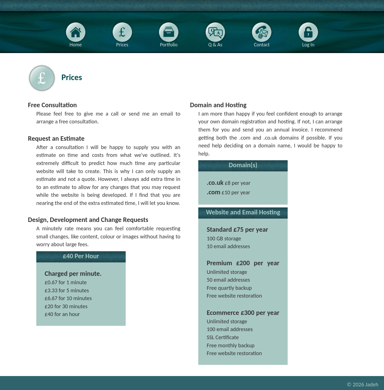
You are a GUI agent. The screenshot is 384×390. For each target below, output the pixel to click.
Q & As (215, 33)
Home (76, 33)
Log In (308, 33)
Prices (122, 33)
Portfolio (169, 33)
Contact (262, 33)
